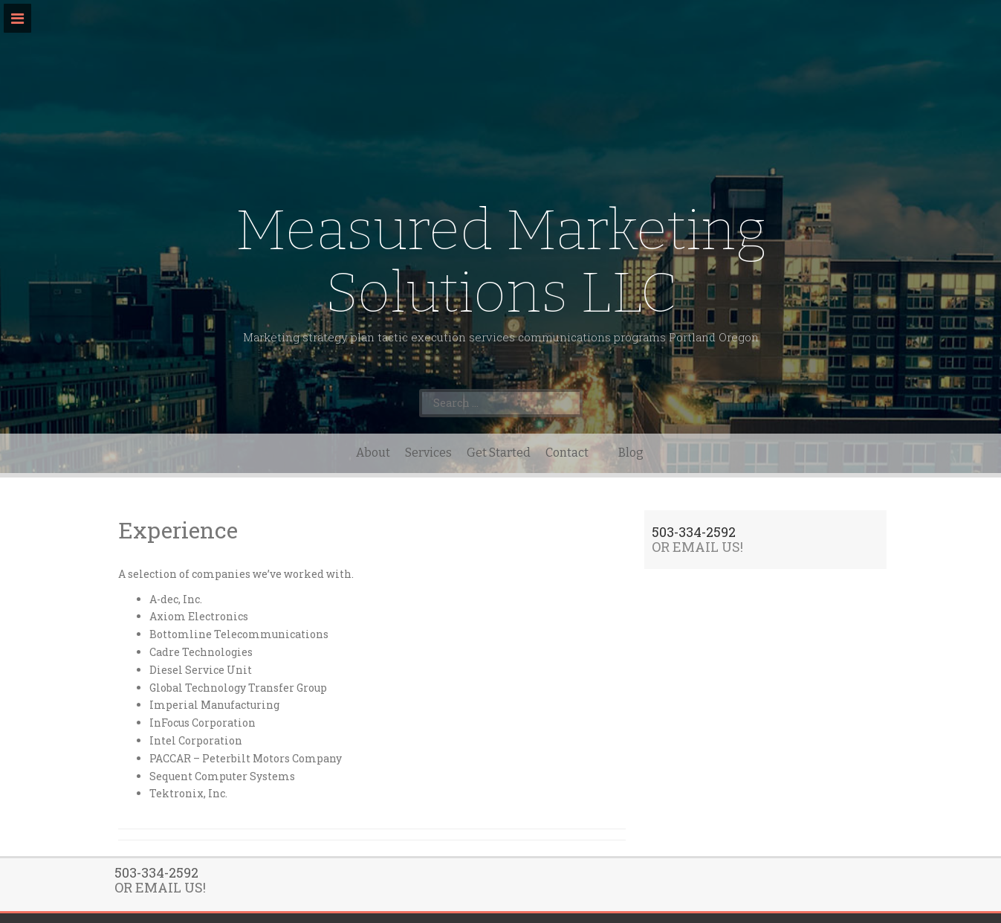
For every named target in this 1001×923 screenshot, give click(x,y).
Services (428, 453)
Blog (631, 453)
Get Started (499, 453)
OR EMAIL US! (697, 547)
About (373, 453)
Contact (567, 453)
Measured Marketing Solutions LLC (501, 261)
